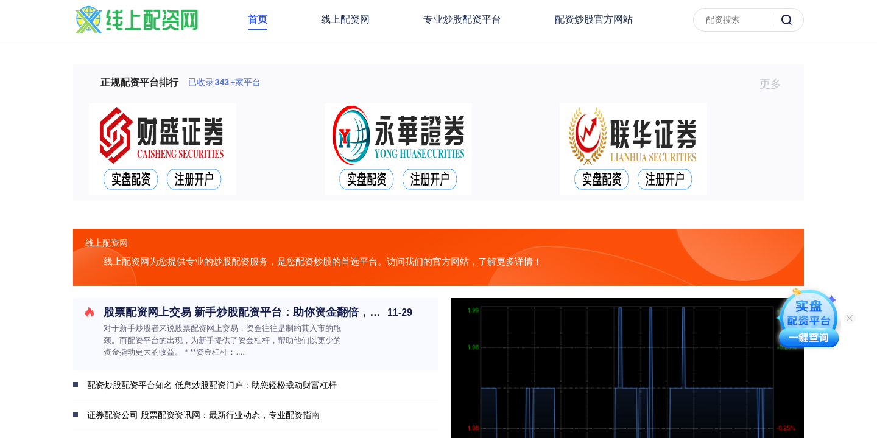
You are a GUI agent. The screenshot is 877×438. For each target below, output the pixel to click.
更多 (775, 84)
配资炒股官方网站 (594, 19)
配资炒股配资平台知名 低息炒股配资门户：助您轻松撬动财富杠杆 (212, 385)
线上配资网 (345, 19)
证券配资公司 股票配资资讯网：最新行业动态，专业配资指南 (203, 415)
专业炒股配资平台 (462, 19)
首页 (257, 19)
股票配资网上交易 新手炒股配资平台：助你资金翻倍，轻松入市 (259, 312)
